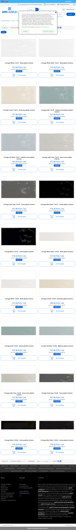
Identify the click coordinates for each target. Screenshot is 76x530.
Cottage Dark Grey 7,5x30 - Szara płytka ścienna (57, 393)
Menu (6, 1)
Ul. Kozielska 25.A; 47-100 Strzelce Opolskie (31, 4)
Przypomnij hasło (59, 16)
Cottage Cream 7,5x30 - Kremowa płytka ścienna (57, 299)
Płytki (13, 20)
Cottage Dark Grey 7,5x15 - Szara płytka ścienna (19, 204)
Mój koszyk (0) (70, 9)
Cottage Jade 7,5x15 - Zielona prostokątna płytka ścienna (57, 111)
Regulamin (4, 489)
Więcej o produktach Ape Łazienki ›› (38, 528)
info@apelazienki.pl (64, 4)
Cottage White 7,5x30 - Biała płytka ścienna (19, 299)
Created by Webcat (69, 525)
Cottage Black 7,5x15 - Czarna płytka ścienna (19, 251)
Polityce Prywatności (44, 27)
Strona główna (5, 20)
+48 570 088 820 (50, 4)
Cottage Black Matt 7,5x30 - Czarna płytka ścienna (57, 440)
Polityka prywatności (8, 493)
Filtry (3, 32)
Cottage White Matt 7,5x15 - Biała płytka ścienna (57, 63)
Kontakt (3, 491)
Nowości (3, 486)
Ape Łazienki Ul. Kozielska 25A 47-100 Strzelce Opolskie (25, 486)
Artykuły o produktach (8, 500)
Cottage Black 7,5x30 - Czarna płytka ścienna (19, 440)
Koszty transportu (7, 495)
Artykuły (3, 498)
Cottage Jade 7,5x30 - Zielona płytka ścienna (19, 346)
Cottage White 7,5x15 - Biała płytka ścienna (19, 63)
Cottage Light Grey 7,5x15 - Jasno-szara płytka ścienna (57, 158)
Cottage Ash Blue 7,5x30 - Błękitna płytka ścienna (57, 346)
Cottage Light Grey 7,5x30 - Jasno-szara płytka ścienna (19, 394)
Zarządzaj (25, 31)
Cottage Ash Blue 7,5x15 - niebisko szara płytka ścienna (19, 158)
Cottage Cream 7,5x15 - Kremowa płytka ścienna (19, 110)
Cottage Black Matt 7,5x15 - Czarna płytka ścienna (57, 204)
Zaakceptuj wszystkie (48, 31)
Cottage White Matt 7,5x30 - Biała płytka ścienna (57, 251)
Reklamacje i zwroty (7, 497)
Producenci (4, 488)
